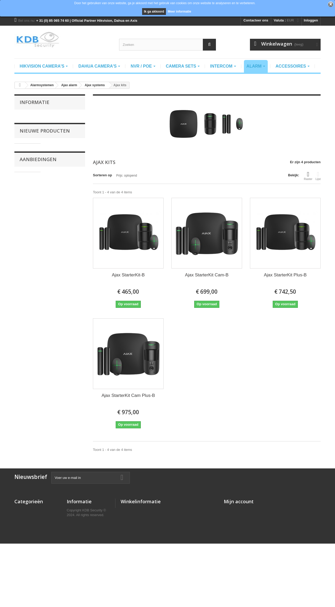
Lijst (318, 176)
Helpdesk (74, 564)
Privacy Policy (78, 524)
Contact (73, 544)
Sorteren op (102, 175)
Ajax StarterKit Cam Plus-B (128, 395)
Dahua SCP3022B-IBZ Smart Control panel (65, 160)
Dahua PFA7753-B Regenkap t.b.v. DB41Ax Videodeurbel (65, 280)
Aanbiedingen (38, 334)
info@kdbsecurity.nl (156, 531)
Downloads (76, 558)
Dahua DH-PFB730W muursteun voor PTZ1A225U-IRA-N (64, 353)
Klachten (74, 537)
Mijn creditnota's (237, 524)
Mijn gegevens (235, 537)
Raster (308, 176)
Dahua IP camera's (29, 517)
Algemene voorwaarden (41, 116)
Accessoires (24, 551)
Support (73, 551)
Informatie (34, 102)
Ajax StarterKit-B (128, 274)
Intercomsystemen (29, 530)
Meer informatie (179, 11)
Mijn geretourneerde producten (249, 517)
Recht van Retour (81, 530)
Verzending (32, 124)
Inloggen (311, 20)
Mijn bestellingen (237, 510)
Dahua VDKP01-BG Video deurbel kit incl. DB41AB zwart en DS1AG (64, 242)
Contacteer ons (255, 20)
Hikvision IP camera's (31, 510)
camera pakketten (28, 524)
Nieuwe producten (45, 144)
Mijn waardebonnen (239, 544)
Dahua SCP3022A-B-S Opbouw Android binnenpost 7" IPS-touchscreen (64, 202)
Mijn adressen (235, 530)
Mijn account (239, 501)
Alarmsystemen (27, 537)
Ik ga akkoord (154, 11)
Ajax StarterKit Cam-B (206, 274)
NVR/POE (22, 544)
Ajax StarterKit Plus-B (285, 274)
